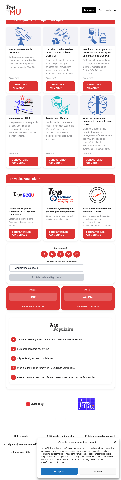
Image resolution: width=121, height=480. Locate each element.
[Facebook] (44, 254)
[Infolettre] (76, 254)
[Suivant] (65, 419)
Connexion (89, 10)
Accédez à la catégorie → (47, 277)
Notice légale (21, 436)
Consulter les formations (21, 234)
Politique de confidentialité (60, 436)
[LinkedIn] (52, 254)
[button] (114, 442)
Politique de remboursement (100, 436)
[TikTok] (60, 254)
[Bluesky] (68, 254)
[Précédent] (55, 419)
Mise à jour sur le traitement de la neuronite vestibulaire (46, 367)
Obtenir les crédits (21, 452)
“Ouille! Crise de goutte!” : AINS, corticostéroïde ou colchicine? (49, 339)
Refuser (97, 471)
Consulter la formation (20, 86)
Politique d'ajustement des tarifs (21, 444)
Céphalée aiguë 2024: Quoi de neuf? (36, 358)
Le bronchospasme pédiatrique (33, 349)
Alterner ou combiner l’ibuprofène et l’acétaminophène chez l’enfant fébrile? (56, 377)
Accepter (59, 471)
